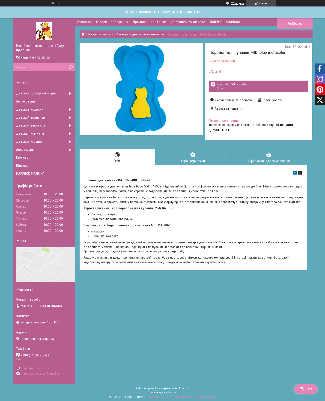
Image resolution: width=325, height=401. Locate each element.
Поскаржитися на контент (162, 396)
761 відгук (237, 3)
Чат (306, 389)
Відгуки (22, 165)
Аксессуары (25, 150)
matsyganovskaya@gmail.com (41, 374)
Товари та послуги (100, 34)
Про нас (139, 22)
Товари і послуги (109, 22)
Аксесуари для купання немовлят (140, 34)
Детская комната (30, 133)
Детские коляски (29, 109)
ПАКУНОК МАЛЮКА (225, 22)
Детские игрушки (30, 141)
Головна (84, 22)
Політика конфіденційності (198, 396)
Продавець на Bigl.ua (162, 392)
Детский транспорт (31, 117)
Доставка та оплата (188, 22)
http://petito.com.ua (35, 368)
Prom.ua (184, 388)
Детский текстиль (30, 125)
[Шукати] (71, 67)
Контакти (158, 22)
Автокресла (25, 101)
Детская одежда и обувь (36, 93)
